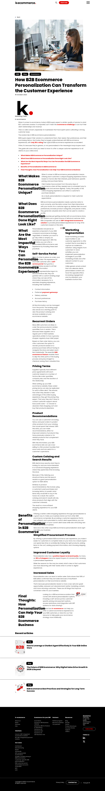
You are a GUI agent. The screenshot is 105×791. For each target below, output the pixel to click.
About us (18, 721)
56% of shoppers (42, 558)
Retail (16, 749)
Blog (66, 721)
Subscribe (89, 729)
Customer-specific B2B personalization (22, 760)
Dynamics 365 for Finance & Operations (42, 726)
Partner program (57, 721)
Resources (68, 717)
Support (67, 730)
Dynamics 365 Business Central (41, 723)
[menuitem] (86, 783)
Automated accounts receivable (21, 765)
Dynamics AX (38, 733)
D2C (16, 770)
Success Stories (70, 728)
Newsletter (87, 716)
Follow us (86, 735)
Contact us (72, 782)
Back (17, 17)
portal (40, 264)
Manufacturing (19, 748)
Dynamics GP (38, 729)
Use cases (18, 743)
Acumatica (37, 721)
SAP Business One (39, 734)
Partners (55, 717)
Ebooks (67, 722)
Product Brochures (70, 726)
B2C (16, 768)
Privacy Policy (60, 782)
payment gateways (50, 292)
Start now (64, 3)
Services (17, 724)
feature (45, 354)
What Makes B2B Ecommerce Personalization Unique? (42, 155)
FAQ (16, 726)
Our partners (56, 724)
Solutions (18, 731)
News (16, 722)
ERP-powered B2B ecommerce (20, 754)
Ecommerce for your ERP (42, 717)
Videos (67, 731)
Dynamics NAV (38, 731)
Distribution (18, 746)
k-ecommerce (57, 608)
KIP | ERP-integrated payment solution (24, 738)
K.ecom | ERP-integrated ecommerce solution (22, 735)
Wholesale (18, 751)
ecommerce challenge (66, 124)
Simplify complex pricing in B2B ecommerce (23, 757)
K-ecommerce (20, 717)
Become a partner (58, 722)
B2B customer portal (21, 763)
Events (67, 724)
